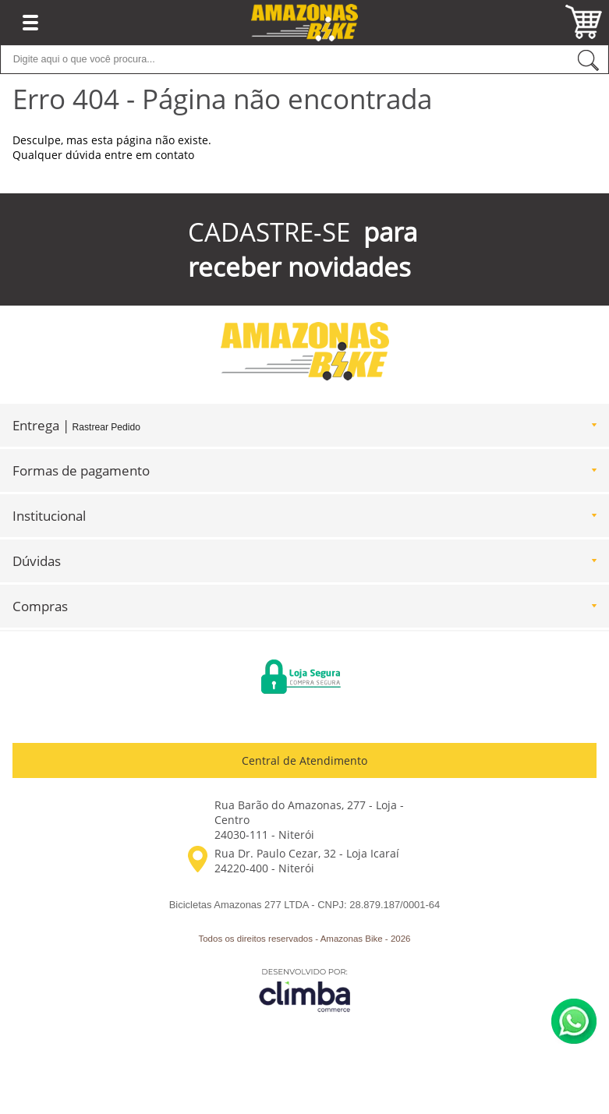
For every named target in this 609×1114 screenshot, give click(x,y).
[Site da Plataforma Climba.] (305, 990)
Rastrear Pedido (106, 427)
